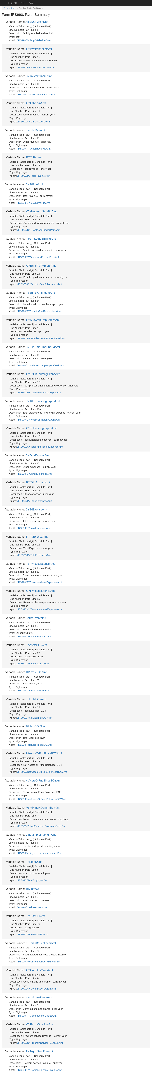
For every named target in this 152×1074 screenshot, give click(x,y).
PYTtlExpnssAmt (37, 536)
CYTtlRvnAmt (34, 184)
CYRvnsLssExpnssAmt (40, 590)
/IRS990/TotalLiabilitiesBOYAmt (34, 744)
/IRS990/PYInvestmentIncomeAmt (36, 67)
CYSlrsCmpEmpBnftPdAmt (43, 347)
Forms (23, 3)
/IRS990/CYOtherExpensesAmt (34, 473)
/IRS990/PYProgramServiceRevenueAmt (39, 1070)
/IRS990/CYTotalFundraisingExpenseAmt (40, 446)
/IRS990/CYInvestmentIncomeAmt (36, 94)
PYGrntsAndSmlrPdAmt (41, 238)
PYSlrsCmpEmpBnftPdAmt (43, 319)
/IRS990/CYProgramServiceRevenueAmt (40, 1042)
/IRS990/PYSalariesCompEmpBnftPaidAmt (41, 338)
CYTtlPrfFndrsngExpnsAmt (43, 401)
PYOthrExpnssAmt (38, 482)
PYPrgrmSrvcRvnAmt (39, 1051)
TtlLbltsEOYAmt (36, 699)
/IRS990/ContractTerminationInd (34, 636)
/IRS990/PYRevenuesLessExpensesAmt (39, 582)
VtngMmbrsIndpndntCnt (41, 834)
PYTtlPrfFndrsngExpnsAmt (43, 374)
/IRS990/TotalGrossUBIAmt (32, 934)
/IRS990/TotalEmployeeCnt (32, 880)
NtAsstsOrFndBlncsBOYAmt (44, 753)
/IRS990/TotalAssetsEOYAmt (33, 690)
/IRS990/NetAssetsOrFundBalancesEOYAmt (41, 799)
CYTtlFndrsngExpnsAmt (41, 428)
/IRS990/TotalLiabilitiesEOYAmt (34, 717)
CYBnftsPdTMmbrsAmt (41, 265)
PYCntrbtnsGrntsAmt (39, 997)
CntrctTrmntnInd (36, 618)
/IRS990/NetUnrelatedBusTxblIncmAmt (38, 961)
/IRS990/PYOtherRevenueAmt (34, 148)
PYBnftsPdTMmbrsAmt (40, 292)
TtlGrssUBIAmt (35, 915)
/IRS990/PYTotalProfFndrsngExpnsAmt (39, 392)
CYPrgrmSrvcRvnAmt (40, 1024)
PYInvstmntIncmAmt (39, 48)
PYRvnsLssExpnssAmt (40, 563)
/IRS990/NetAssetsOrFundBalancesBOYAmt (42, 771)
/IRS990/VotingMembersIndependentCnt (39, 853)
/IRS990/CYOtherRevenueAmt (34, 121)
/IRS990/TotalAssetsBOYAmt (33, 663)
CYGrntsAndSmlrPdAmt (41, 211)
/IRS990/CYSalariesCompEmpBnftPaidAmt (41, 365)
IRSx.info (12, 3)
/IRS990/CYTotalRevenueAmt (33, 202)
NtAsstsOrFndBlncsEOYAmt (43, 780)
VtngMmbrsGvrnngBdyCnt (42, 807)
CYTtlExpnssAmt (36, 509)
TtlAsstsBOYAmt (36, 645)
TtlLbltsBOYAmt (36, 726)
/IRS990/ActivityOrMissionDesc (34, 40)
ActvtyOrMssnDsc (36, 21)
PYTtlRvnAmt (34, 157)
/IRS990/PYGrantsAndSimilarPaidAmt (38, 257)
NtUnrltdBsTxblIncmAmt (41, 943)
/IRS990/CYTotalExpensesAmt (34, 528)
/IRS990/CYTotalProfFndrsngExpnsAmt (38, 419)
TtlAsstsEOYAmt (36, 672)
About (31, 3)
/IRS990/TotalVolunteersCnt (32, 907)
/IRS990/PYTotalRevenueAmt (33, 175)
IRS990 (13, 8)
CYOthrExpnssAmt (37, 455)
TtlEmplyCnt (34, 861)
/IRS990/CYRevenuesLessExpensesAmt (39, 609)
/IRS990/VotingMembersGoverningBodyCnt (41, 826)
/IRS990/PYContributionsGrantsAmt (37, 1015)
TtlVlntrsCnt (33, 888)
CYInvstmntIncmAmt (39, 76)
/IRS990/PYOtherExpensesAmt (34, 501)
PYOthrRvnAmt (35, 130)
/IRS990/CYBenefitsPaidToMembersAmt (39, 284)
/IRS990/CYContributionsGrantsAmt (37, 988)
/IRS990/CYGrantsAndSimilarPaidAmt (38, 230)
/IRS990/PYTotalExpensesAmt (34, 555)
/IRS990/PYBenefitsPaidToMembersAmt (39, 311)
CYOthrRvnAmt (36, 103)
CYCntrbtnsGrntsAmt (39, 970)
